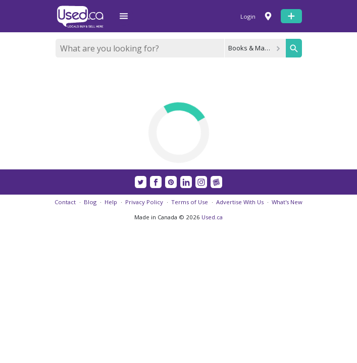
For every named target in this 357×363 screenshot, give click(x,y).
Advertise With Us (240, 202)
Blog (90, 202)
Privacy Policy (144, 202)
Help (111, 202)
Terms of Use (189, 202)
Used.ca (212, 217)
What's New (287, 202)
